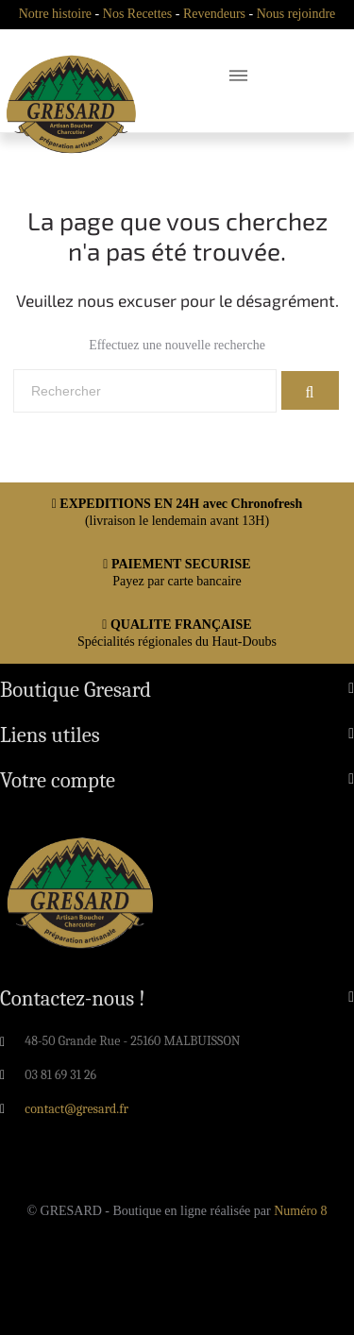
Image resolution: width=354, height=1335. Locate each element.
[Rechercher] (145, 391)
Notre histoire (55, 14)
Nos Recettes (137, 14)
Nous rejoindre (296, 14)
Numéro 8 (300, 1211)
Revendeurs (214, 14)
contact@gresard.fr (76, 1109)
